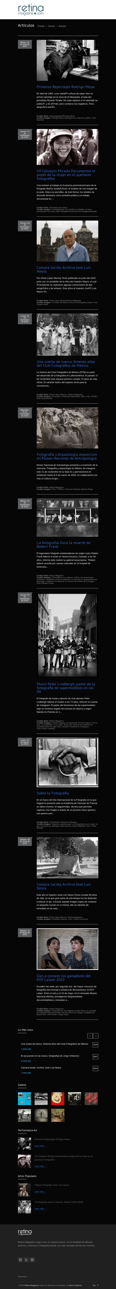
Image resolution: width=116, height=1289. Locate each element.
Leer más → (41, 1146)
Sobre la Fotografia (53, 793)
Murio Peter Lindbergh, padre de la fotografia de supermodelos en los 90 (66, 688)
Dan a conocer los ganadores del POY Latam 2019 (64, 977)
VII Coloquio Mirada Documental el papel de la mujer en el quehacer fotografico (66, 174)
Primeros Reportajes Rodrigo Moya (65, 86)
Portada (41, 26)
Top (94, 1285)
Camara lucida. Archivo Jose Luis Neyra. (64, 269)
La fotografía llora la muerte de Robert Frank (63, 544)
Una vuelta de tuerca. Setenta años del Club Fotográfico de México (66, 363)
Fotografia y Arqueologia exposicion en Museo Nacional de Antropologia (67, 456)
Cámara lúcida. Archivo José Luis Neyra (64, 886)
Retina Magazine (32, 1285)
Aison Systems (75, 1285)
